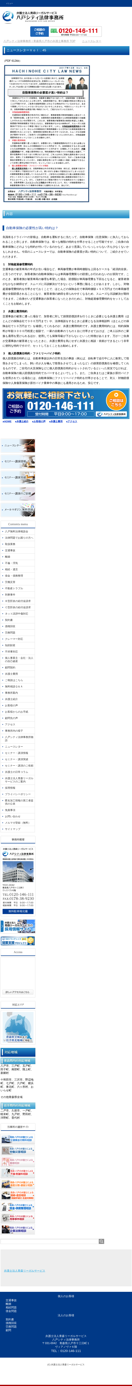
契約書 (10, 1319)
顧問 (8, 1330)
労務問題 (11, 1326)
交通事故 (11, 1300)
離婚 (8, 1303)
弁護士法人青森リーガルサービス (24, 1270)
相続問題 (11, 1307)
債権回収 (11, 1323)
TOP (39, 41)
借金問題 (11, 1311)
